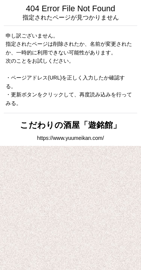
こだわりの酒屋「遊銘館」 (70, 125)
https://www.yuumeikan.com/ (70, 138)
